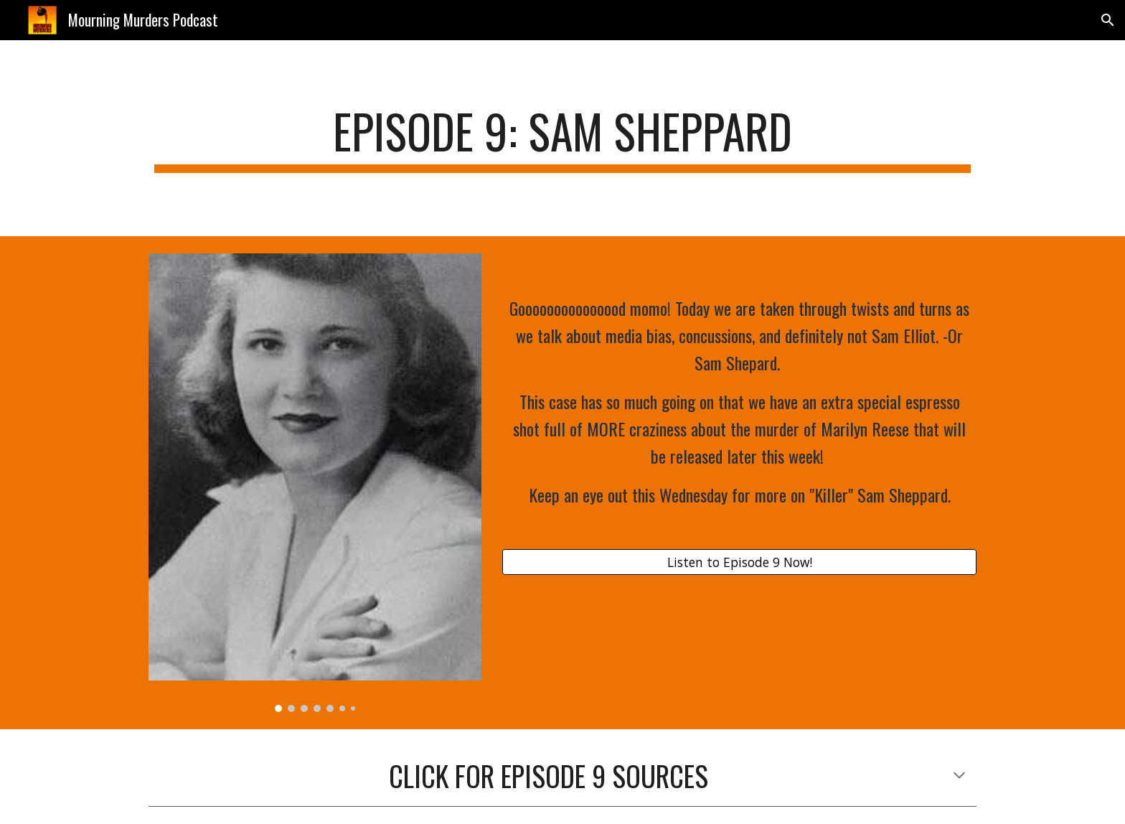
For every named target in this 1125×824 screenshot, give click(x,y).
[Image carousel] (315, 483)
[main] (562, 138)
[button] (1108, 20)
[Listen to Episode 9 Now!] (739, 562)
